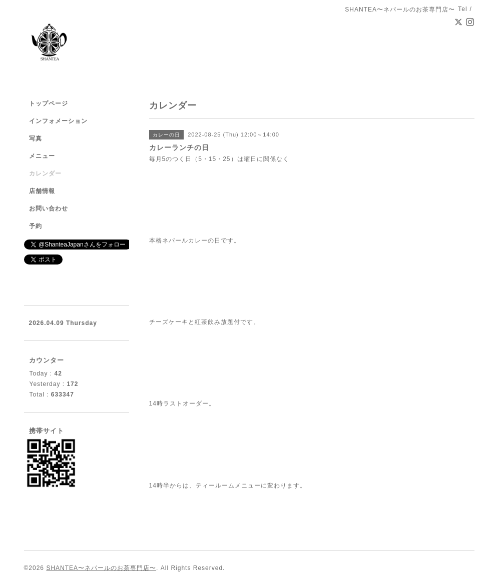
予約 (35, 226)
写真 (35, 138)
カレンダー (45, 173)
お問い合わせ (48, 208)
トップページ (48, 103)
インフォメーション (58, 121)
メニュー (42, 156)
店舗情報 (42, 191)
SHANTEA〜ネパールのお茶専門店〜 (101, 568)
